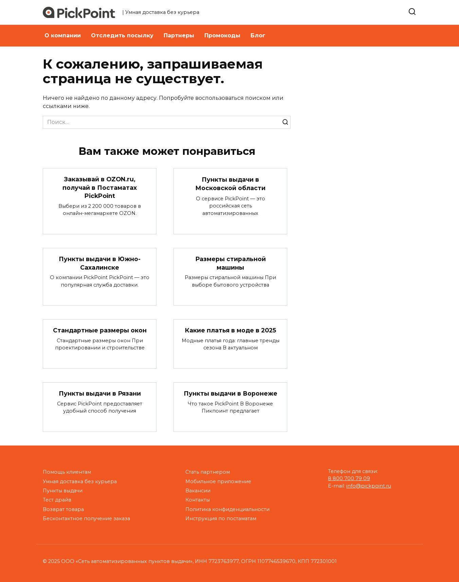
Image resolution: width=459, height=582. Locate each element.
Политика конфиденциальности (227, 509)
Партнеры (179, 35)
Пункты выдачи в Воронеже (230, 393)
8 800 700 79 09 (349, 478)
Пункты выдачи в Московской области (230, 184)
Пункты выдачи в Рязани (100, 393)
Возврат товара (63, 509)
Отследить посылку (122, 35)
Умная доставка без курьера (80, 481)
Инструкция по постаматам (220, 518)
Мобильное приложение (218, 481)
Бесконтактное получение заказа (86, 518)
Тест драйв (57, 500)
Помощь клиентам (67, 472)
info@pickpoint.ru (368, 486)
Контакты (197, 500)
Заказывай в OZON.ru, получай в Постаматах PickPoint (99, 187)
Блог (258, 35)
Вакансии (197, 491)
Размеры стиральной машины (230, 263)
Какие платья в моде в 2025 (230, 330)
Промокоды (222, 35)
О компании (62, 35)
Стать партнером (207, 472)
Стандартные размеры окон (100, 330)
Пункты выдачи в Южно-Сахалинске (100, 263)
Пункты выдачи (62, 491)
